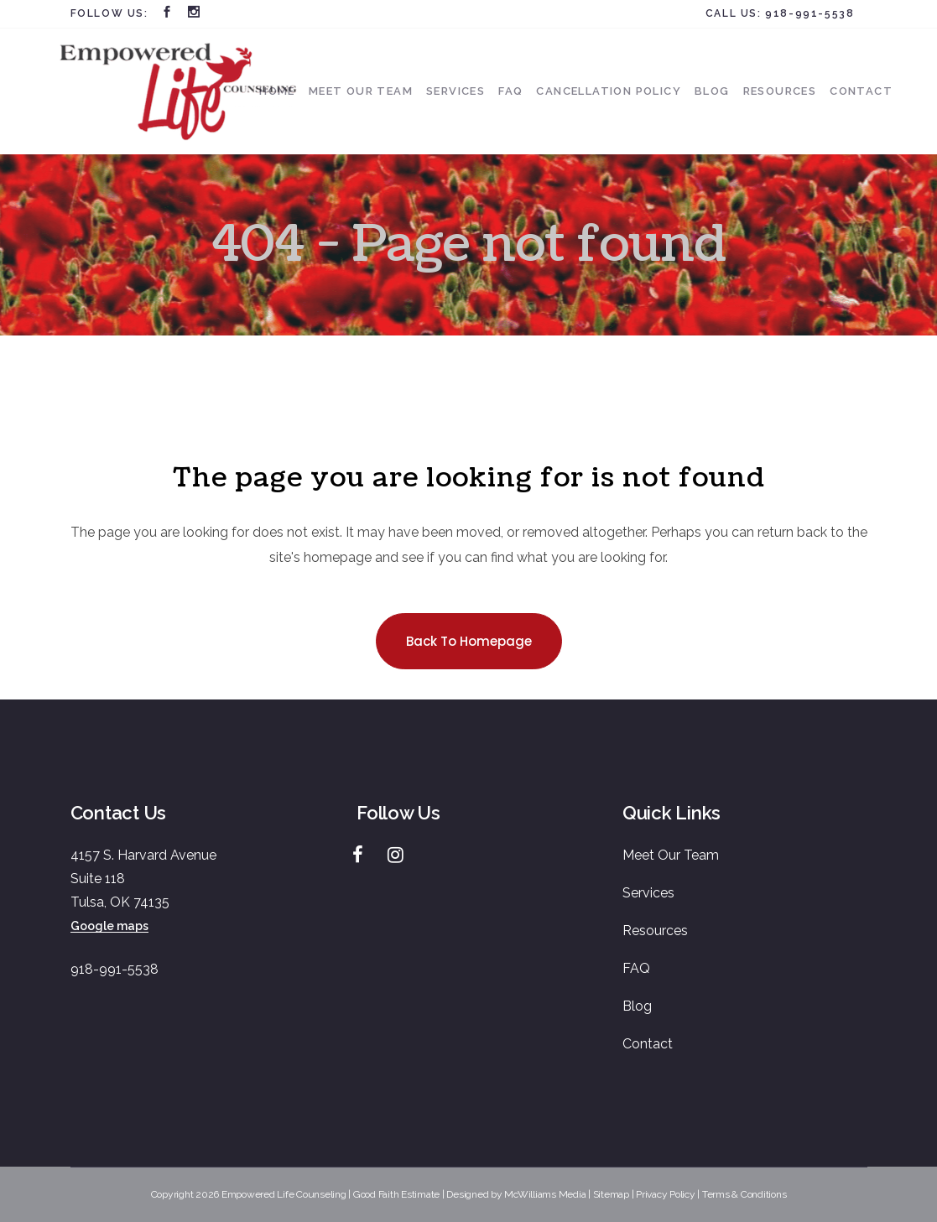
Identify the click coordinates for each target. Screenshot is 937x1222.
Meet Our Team (670, 855)
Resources (655, 931)
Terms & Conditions (744, 1194)
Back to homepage (469, 641)
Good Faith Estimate (396, 1194)
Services (648, 893)
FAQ (636, 968)
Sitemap (611, 1194)
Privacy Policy (665, 1194)
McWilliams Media (545, 1194)
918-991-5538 (809, 13)
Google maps (109, 926)
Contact (647, 1044)
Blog (637, 1006)
